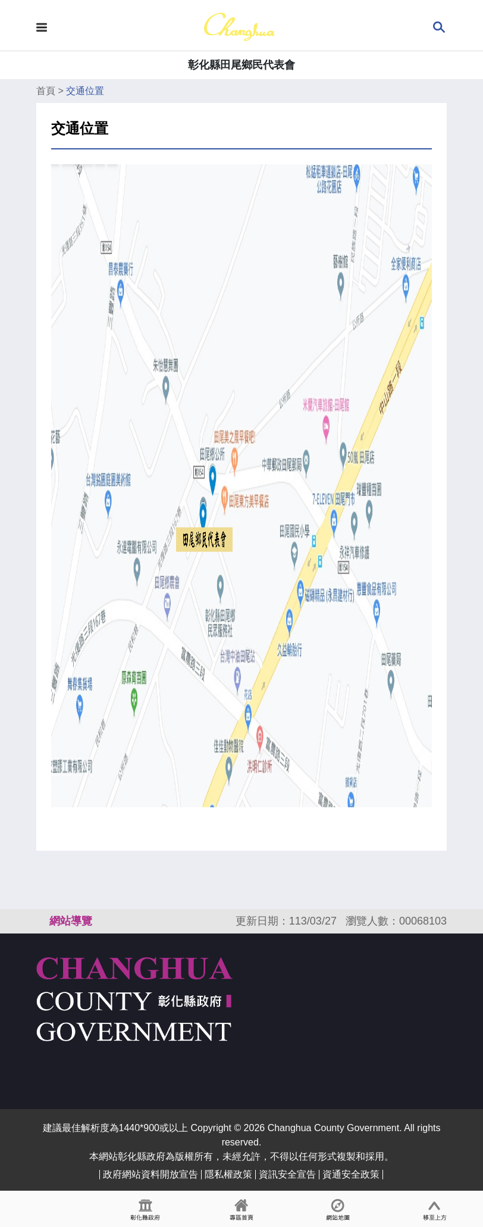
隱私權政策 (228, 1174)
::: (41, 921)
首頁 (45, 91)
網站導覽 (70, 921)
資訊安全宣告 (287, 1174)
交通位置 (85, 91)
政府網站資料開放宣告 (150, 1174)
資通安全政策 (351, 1174)
